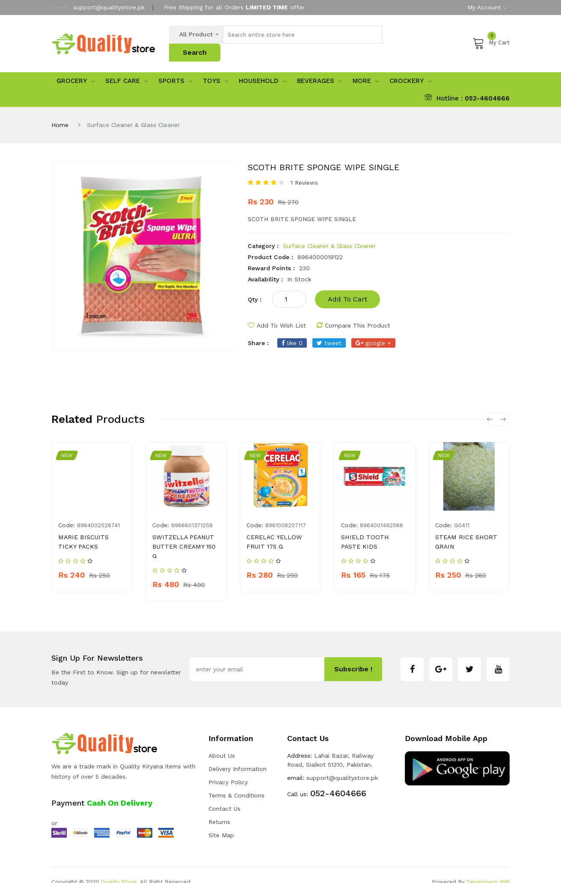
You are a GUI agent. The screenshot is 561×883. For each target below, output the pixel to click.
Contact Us (224, 794)
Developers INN (488, 868)
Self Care (126, 67)
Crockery (410, 67)
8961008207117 (285, 511)
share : (258, 328)
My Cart (491, 35)
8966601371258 (192, 511)
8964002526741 (98, 511)
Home (59, 110)
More (366, 67)
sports (175, 67)
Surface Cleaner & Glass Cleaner (329, 231)
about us (221, 741)
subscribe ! (353, 655)
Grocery (75, 67)
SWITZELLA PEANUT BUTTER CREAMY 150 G (183, 532)
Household (263, 67)
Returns (219, 807)
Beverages (319, 67)
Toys (216, 67)
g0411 (461, 511)
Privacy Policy (228, 768)
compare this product (353, 311)
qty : (254, 285)
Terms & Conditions (236, 781)
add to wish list (277, 311)
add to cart (347, 285)
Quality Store (119, 868)
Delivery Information (237, 754)
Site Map (221, 821)
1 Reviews (304, 168)
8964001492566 (381, 511)
